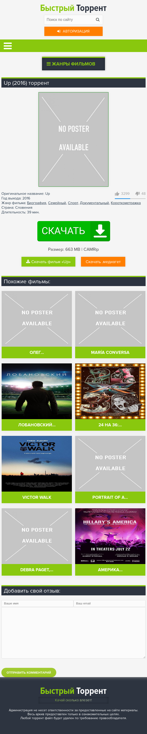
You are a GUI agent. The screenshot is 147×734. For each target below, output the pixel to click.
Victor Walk (36, 497)
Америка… (110, 570)
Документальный (94, 203)
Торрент (73, 8)
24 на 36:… (110, 425)
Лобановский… (37, 425)
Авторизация (73, 31)
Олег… (37, 352)
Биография (36, 203)
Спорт (73, 203)
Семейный (57, 203)
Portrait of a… (110, 497)
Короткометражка (126, 203)
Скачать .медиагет (103, 261)
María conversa (110, 352)
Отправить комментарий (29, 672)
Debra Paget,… (36, 570)
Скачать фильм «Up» (48, 261)
